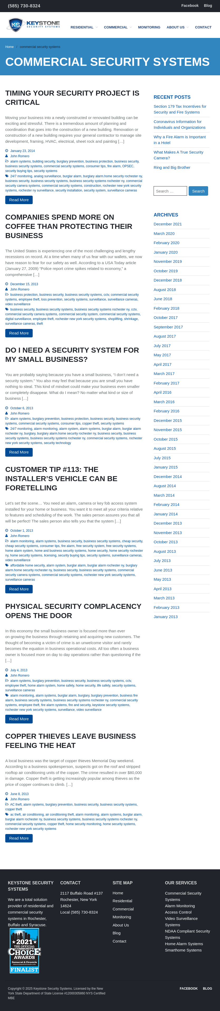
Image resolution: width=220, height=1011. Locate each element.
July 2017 (162, 345)
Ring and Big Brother (172, 167)
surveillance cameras (122, 190)
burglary (29, 433)
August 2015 (165, 448)
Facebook (190, 5)
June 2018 (163, 299)
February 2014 (166, 504)
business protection (99, 161)
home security (97, 551)
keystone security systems (110, 705)
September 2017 (168, 327)
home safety (65, 685)
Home (9, 47)
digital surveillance (18, 319)
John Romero (19, 156)
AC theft (16, 804)
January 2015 (166, 467)
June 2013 (163, 570)
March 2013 (164, 598)
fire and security (80, 705)
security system (95, 190)
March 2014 (164, 495)
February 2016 (166, 411)
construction (92, 186)
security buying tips (18, 171)
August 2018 (165, 289)
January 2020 (166, 252)
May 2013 (162, 579)
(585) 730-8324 (24, 5)
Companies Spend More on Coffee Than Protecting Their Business (68, 226)
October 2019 (166, 271)
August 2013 (165, 551)
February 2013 (166, 607)
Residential (82, 27)
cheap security (132, 541)
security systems (45, 171)
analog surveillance (47, 176)
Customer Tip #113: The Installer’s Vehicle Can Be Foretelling (61, 478)
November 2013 (168, 532)
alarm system (68, 429)
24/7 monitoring (21, 176)
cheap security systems (21, 546)
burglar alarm (72, 176)
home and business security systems (60, 551)
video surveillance (17, 304)
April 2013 (163, 588)
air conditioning (33, 814)
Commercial (116, 27)
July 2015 (162, 458)
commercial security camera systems (31, 314)
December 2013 (168, 523)
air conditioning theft (60, 814)
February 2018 (166, 308)
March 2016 (164, 402)
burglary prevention (70, 161)
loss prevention (51, 299)
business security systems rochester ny (97, 181)
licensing (50, 555)
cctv (106, 295)
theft (40, 324)
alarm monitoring (45, 429)
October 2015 (166, 439)
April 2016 (163, 392)
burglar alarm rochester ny (105, 565)
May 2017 (162, 355)
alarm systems (20, 161)
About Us (176, 27)
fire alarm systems (54, 705)
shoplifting (115, 319)
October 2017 (166, 317)
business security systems (23, 166)
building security (43, 161)
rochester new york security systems (80, 319)
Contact (203, 27)
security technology (57, 443)
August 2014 (165, 486)
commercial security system (78, 314)
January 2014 (166, 514)
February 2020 (166, 242)
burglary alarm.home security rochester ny (112, 176)
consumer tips (96, 166)
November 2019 (168, 261)
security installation (68, 190)
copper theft (90, 423)
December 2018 (168, 280)
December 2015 (168, 420)
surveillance (97, 299)
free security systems (121, 546)
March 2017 (164, 373)
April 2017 (163, 364)
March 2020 (164, 233)
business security (127, 161)
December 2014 (168, 476)
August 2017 (165, 336)
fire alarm (113, 166)
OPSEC (127, 166)
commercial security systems (64, 166)
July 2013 (162, 560)
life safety (103, 685)
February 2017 (166, 383)
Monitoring (149, 27)
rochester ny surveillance (36, 190)
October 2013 (166, 542)
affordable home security (27, 565)
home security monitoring (83, 824)
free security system (90, 546)
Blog (208, 5)
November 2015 (168, 429)
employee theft (29, 299)
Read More (19, 200)
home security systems (26, 555)
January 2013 (166, 616)
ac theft (15, 814)
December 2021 (168, 224)
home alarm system (19, 551)
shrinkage (131, 319)
